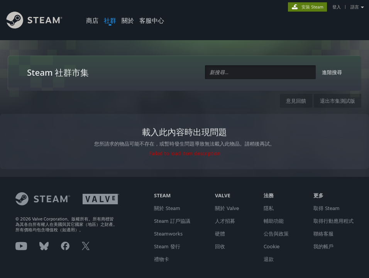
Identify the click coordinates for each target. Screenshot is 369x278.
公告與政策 (276, 234)
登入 (336, 7)
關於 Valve (227, 208)
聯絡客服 (323, 234)
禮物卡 (161, 259)
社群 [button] (110, 20)
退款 (269, 259)
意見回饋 (296, 101)
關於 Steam (167, 208)
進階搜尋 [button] (332, 72)
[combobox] (260, 72)
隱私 (269, 208)
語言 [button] (354, 7)
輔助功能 (274, 221)
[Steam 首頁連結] (40, 21)
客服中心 (151, 20)
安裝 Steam (312, 7)
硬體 (220, 234)
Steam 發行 (167, 246)
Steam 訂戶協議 (172, 221)
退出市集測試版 (337, 101)
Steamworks (168, 234)
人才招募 (225, 221)
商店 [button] (92, 20)
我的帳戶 (323, 246)
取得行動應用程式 (333, 221)
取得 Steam (326, 208)
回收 (220, 246)
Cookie (271, 246)
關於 (128, 20)
